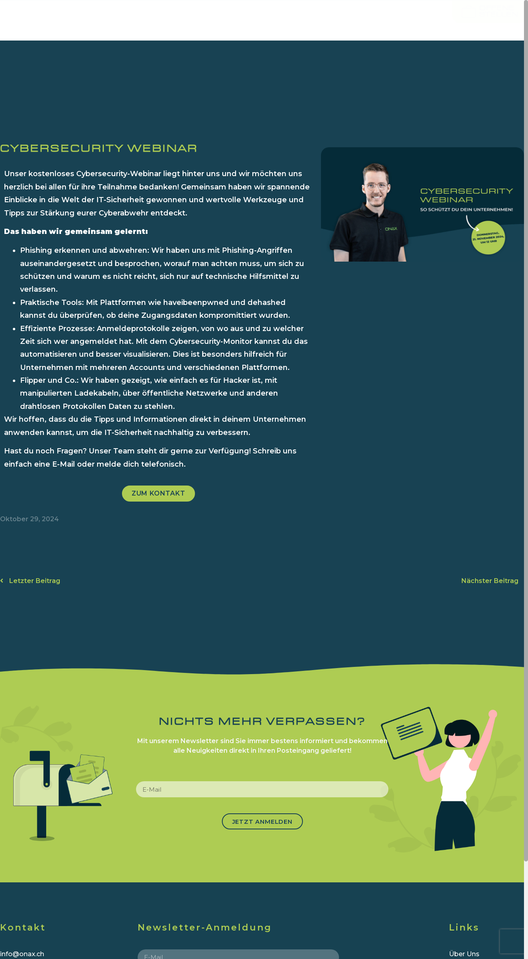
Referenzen (391, 20)
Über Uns (464, 954)
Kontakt (500, 20)
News (450, 20)
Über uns (319, 20)
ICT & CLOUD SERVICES (221, 20)
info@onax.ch (22, 954)
